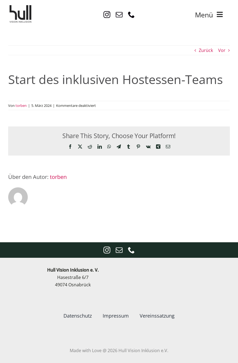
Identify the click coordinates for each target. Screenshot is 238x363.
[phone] (131, 14)
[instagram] (106, 14)
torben (21, 105)
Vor (221, 50)
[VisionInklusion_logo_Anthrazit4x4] (20, 7)
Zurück (206, 50)
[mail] (119, 14)
